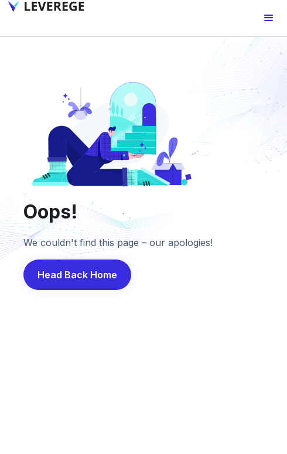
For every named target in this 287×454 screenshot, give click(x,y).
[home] (44, 6)
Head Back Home (77, 275)
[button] (268, 18)
